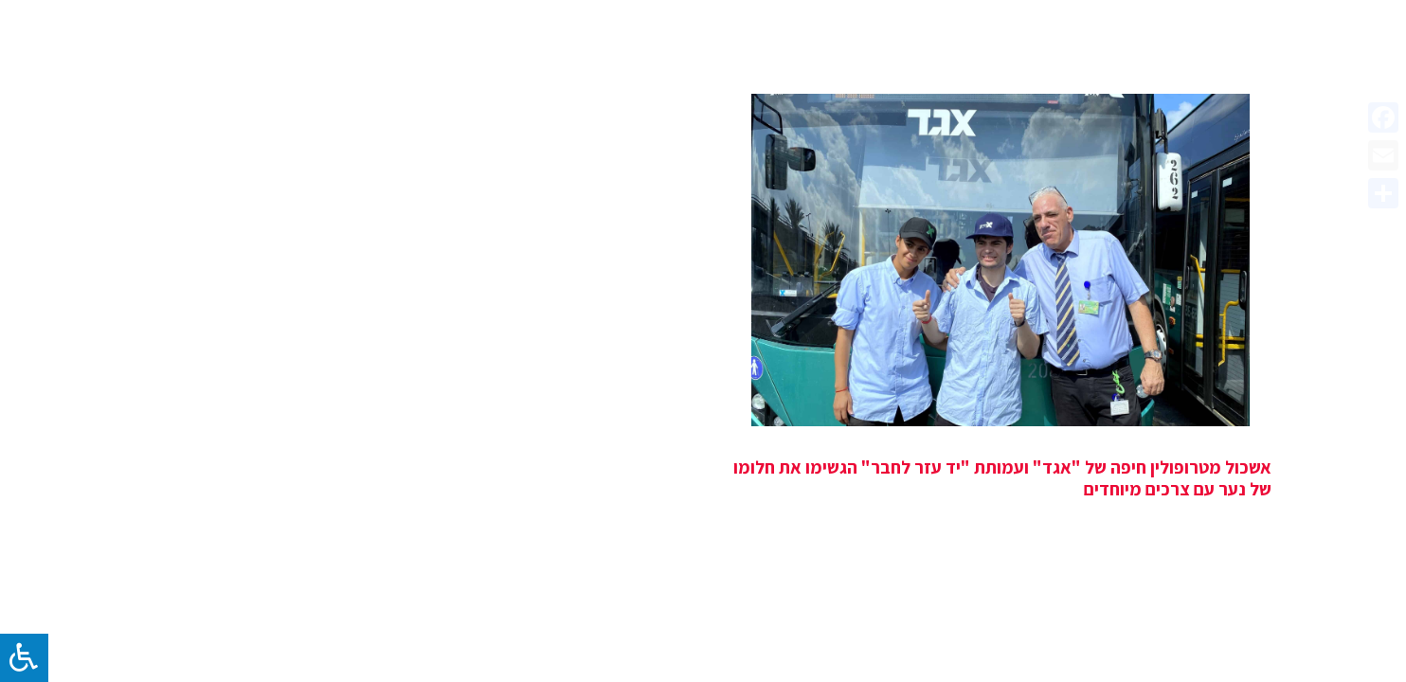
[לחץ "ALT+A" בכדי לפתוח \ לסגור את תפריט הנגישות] (24, 658)
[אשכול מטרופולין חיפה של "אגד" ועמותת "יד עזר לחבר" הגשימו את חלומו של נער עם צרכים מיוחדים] (1000, 260)
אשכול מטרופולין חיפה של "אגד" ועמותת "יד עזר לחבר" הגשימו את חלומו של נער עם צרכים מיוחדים (1002, 478)
